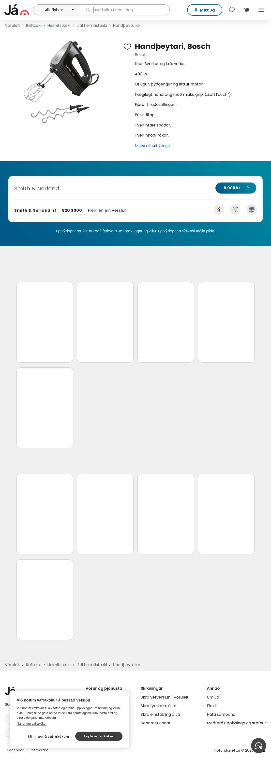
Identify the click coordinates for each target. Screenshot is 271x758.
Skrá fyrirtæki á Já (158, 706)
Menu (261, 9)
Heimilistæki (59, 25)
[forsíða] (18, 9)
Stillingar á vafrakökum (48, 736)
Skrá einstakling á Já (160, 714)
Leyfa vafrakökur (99, 736)
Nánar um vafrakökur (31, 723)
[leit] (124, 10)
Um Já (213, 697)
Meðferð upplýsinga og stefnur (236, 723)
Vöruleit (12, 25)
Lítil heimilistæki (91, 25)
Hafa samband (221, 714)
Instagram (39, 750)
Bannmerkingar (156, 723)
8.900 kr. (232, 188)
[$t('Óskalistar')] (231, 9)
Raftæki (33, 25)
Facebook (16, 750)
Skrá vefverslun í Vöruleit (165, 697)
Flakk (212, 706)
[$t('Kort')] (246, 9)
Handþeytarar (126, 25)
